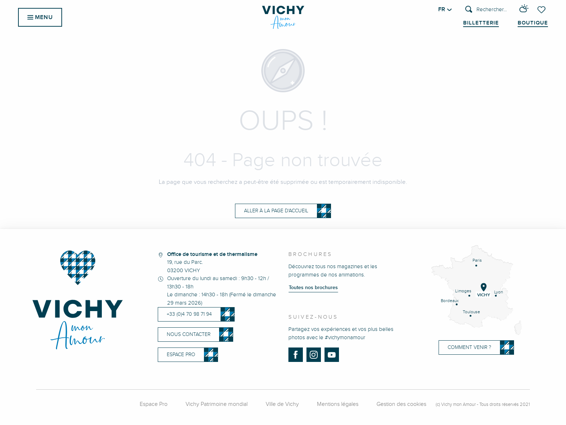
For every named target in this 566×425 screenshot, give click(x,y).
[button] (486, 10)
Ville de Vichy (282, 404)
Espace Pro (153, 404)
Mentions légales (337, 404)
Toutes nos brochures (313, 288)
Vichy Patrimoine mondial (217, 404)
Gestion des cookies (401, 404)
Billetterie (481, 23)
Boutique (533, 23)
